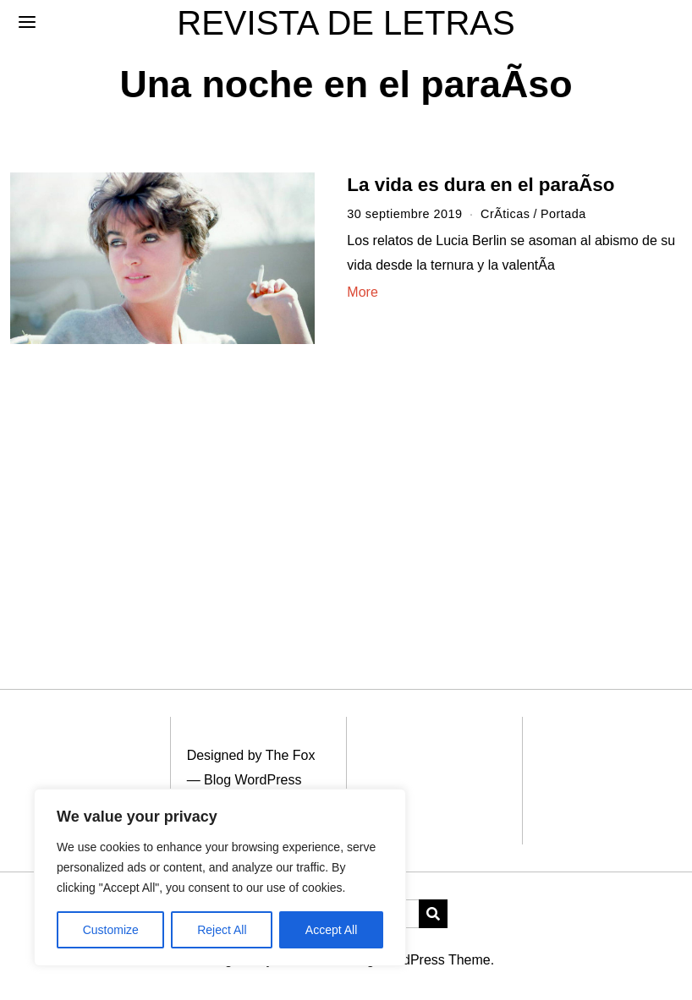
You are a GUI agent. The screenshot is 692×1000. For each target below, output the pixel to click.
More (362, 292)
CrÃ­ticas (505, 214)
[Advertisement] (345, 496)
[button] (433, 913)
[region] (220, 877)
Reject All (221, 930)
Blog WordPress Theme (418, 960)
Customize (111, 930)
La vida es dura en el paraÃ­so (480, 184)
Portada (563, 214)
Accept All (331, 930)
